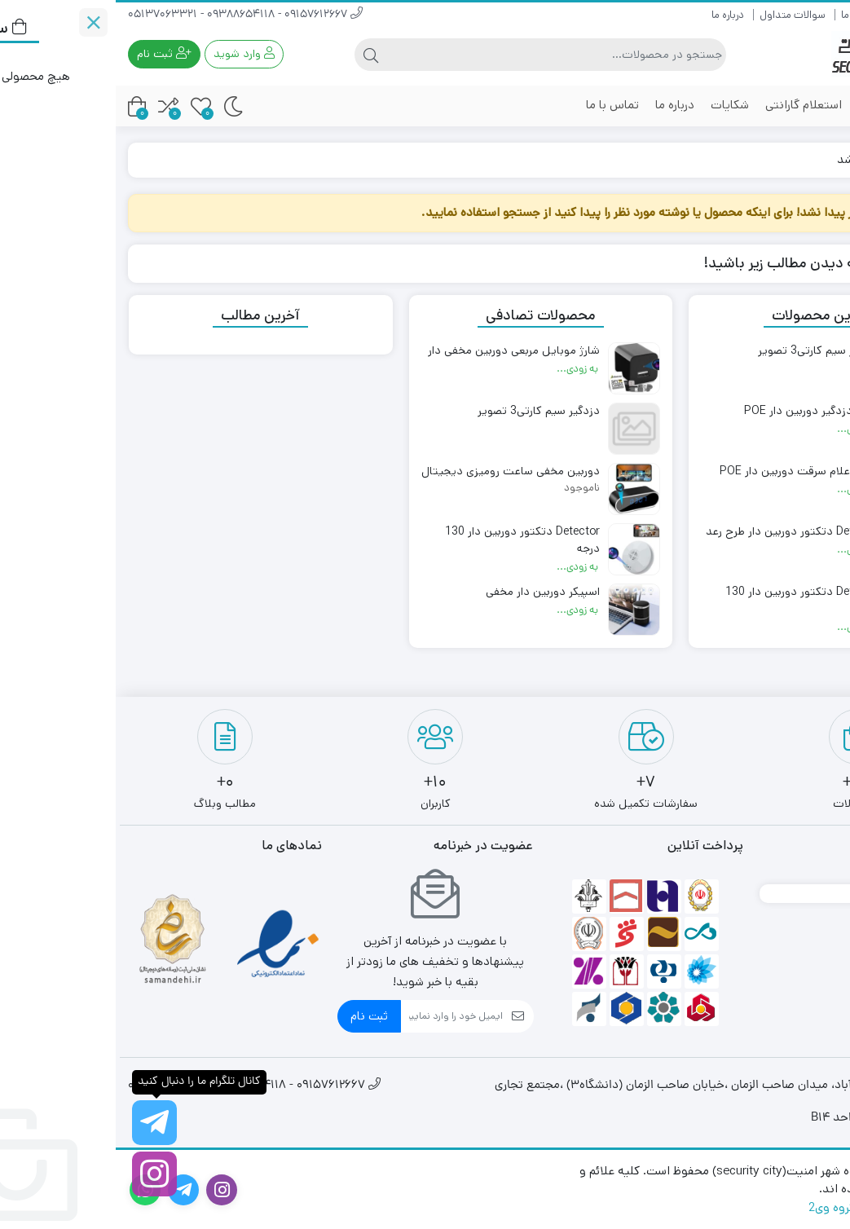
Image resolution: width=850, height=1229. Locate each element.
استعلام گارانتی (688, 104)
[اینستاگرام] (38, 1174)
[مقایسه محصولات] (52, 106)
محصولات (786, 104)
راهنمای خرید (810, 15)
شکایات (614, 104)
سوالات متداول (677, 15)
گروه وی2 (716, 1207)
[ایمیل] (336, 1016)
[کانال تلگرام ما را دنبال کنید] (38, 1122)
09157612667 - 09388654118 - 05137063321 (129, 15)
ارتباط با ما (746, 15)
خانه (819, 159)
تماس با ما (496, 104)
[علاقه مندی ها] (85, 106)
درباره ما (612, 15)
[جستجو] (438, 54)
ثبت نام (253, 1015)
